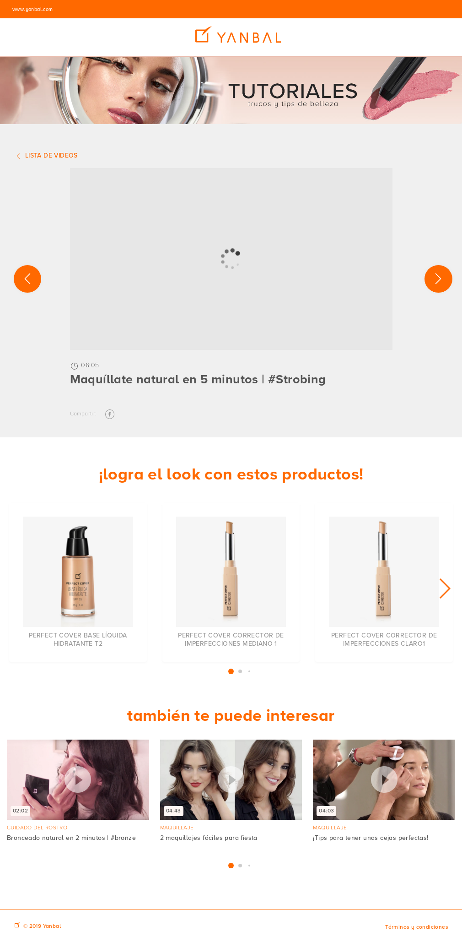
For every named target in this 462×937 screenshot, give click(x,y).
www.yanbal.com (32, 9)
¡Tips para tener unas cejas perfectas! (370, 838)
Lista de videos (46, 156)
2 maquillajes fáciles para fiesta (209, 838)
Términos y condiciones (416, 927)
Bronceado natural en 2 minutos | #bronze (71, 838)
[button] (444, 588)
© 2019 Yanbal (42, 926)
